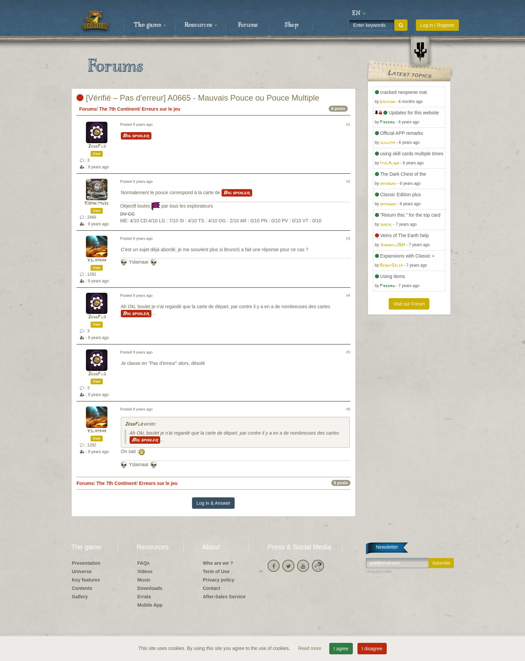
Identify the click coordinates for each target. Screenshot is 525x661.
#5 (348, 352)
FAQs (143, 563)
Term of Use (216, 571)
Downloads (149, 588)
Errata (144, 596)
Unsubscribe (379, 571)
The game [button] (150, 25)
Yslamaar (96, 260)
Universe (82, 571)
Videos (145, 571)
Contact (211, 588)
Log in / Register (437, 25)
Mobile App (149, 605)
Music (144, 580)
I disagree (372, 648)
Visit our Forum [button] (409, 304)
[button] (359, 13)
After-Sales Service (224, 596)
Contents (82, 588)
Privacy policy (218, 580)
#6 (348, 409)
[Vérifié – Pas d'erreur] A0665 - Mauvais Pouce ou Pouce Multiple (198, 97)
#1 (348, 124)
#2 (348, 181)
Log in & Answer (213, 503)
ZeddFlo (97, 146)
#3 (348, 238)
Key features (86, 580)
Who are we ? (218, 563)
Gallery (80, 596)
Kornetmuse (97, 203)
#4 (348, 295)
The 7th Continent (119, 109)
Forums (247, 25)
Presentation (86, 563)
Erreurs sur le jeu (161, 109)
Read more (310, 648)
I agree (341, 648)
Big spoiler (136, 135)
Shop (291, 25)
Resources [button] (201, 25)
